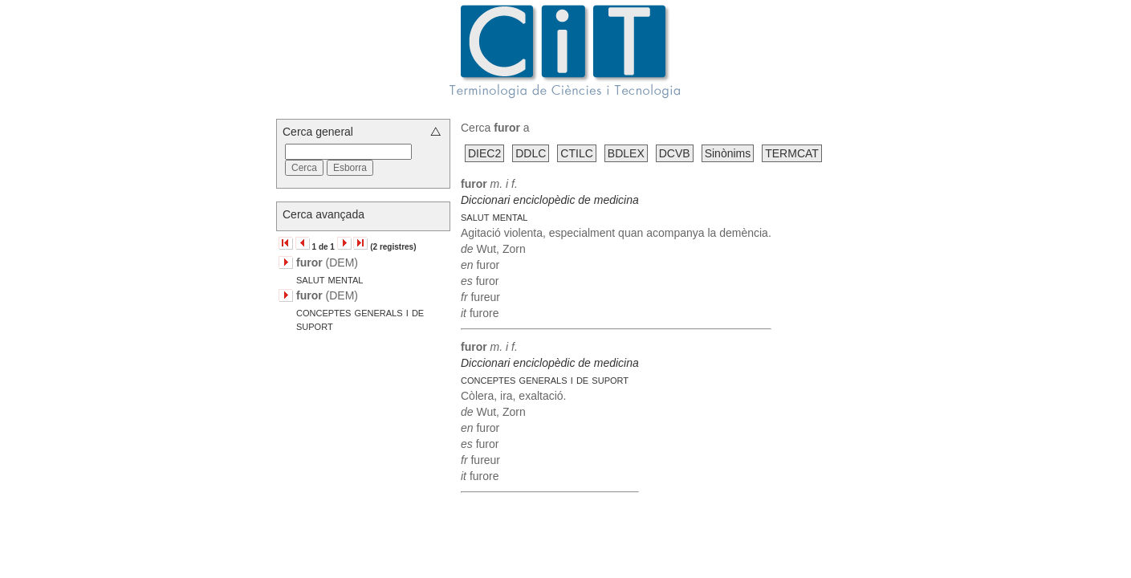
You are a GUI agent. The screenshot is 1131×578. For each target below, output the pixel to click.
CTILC (576, 153)
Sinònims (728, 153)
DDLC (530, 153)
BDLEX (626, 153)
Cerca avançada (323, 214)
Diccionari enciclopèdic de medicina (550, 199)
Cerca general (318, 131)
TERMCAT (792, 153)
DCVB (674, 153)
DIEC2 (484, 153)
